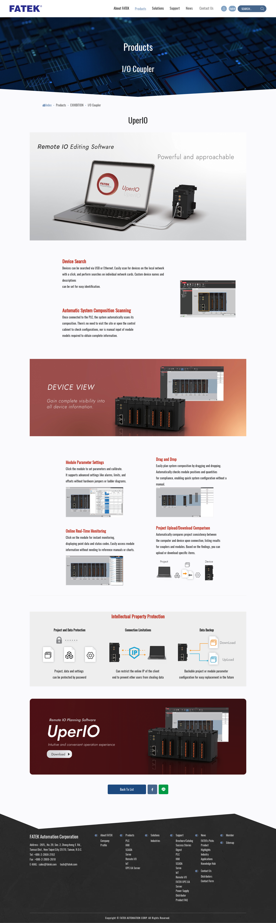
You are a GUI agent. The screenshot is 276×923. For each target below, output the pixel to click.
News (203, 835)
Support (179, 835)
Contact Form (207, 881)
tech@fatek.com (68, 864)
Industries (155, 841)
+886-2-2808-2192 (44, 854)
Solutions (155, 835)
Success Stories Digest (183, 847)
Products (61, 105)
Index (47, 105)
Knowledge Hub (208, 863)
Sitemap (230, 843)
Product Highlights (205, 847)
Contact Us (206, 871)
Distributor (181, 895)
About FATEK (106, 835)
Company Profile (104, 843)
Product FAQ (182, 900)
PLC (127, 841)
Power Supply (182, 891)
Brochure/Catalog (183, 841)
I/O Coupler (94, 105)
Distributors (206, 876)
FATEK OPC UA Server (183, 884)
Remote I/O (131, 859)
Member (230, 835)
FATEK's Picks (207, 841)
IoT (127, 863)
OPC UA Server (133, 868)
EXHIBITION (76, 105)
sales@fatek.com (48, 864)
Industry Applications (207, 856)
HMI (127, 845)
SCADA (129, 850)
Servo (128, 854)
